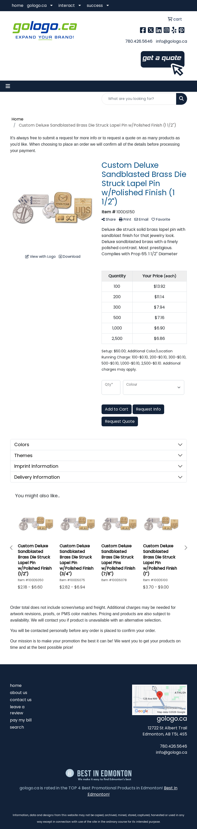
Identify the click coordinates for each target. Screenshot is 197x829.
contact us (21, 700)
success (95, 5)
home (17, 5)
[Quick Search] (139, 99)
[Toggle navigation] (8, 86)
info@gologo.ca (171, 41)
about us (18, 693)
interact (67, 5)
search (17, 727)
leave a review (17, 710)
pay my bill (21, 720)
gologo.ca (37, 5)
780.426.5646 (138, 41)
